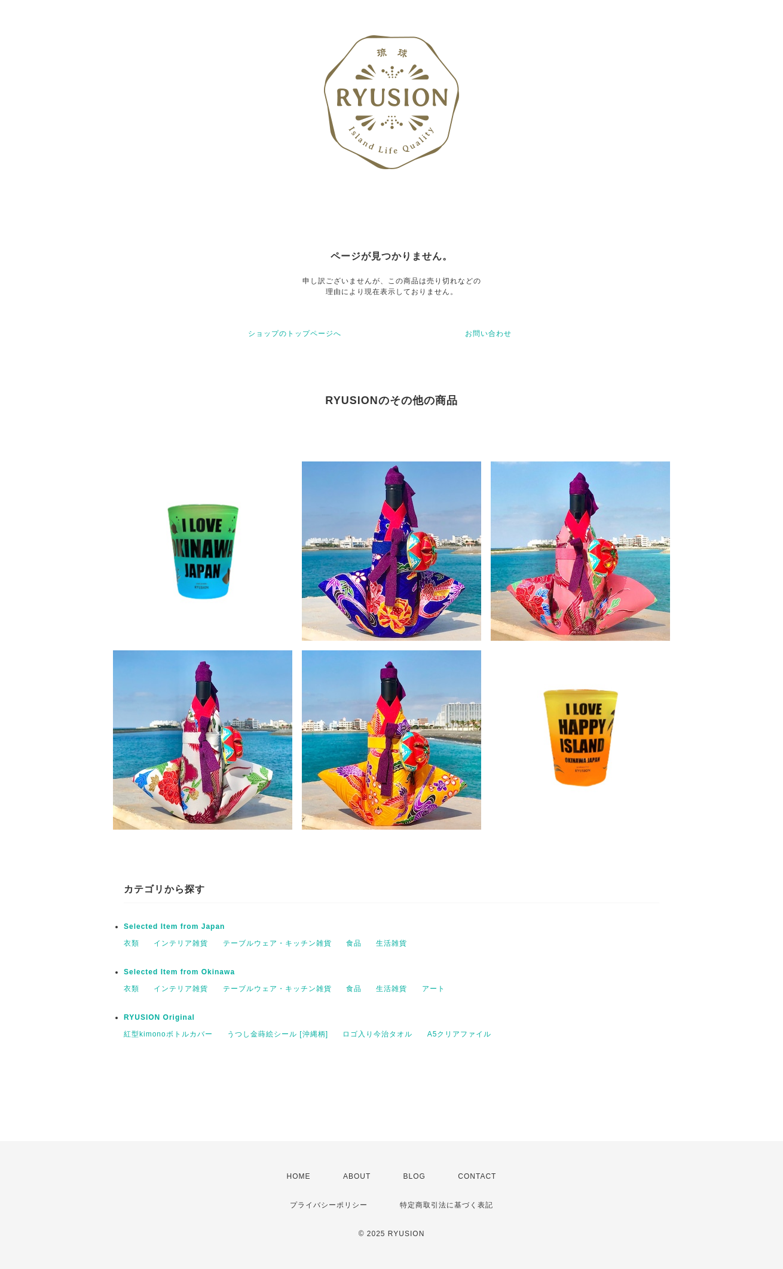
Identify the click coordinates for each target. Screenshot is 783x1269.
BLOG (414, 1176)
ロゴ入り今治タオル (377, 1034)
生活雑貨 (391, 943)
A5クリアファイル (459, 1034)
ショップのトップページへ (294, 333)
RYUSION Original (159, 1017)
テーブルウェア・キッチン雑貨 (277, 943)
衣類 (131, 943)
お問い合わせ (488, 333)
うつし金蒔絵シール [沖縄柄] (277, 1034)
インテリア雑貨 (181, 943)
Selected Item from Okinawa (179, 972)
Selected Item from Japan (174, 926)
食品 (354, 943)
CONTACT (477, 1176)
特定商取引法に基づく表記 (446, 1205)
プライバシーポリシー (329, 1205)
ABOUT (357, 1176)
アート (433, 988)
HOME (299, 1176)
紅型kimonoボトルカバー (168, 1034)
